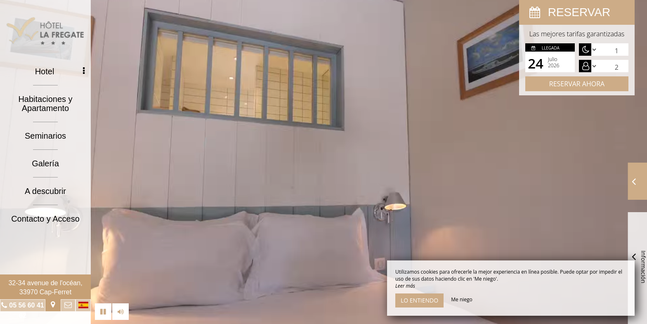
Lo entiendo (419, 300)
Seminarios (45, 135)
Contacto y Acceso (45, 218)
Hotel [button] (60, 71)
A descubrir (45, 191)
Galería (45, 163)
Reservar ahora (576, 83)
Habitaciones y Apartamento (45, 104)
